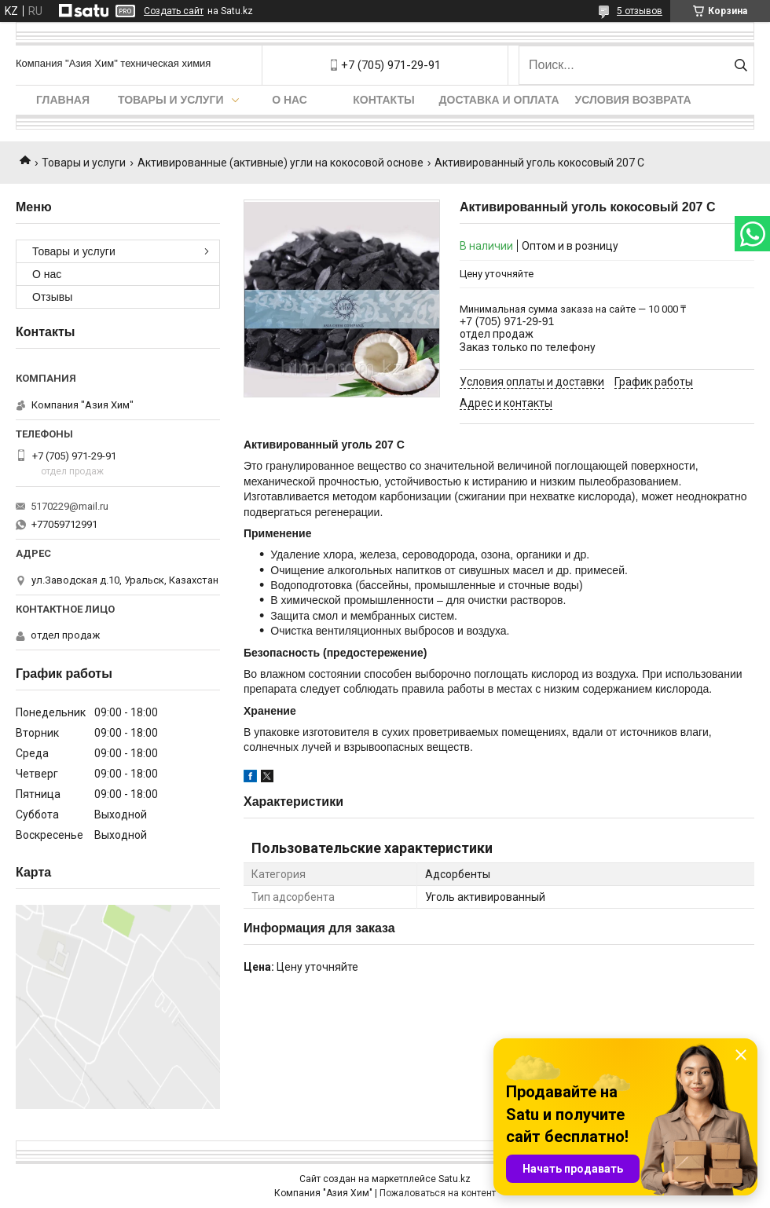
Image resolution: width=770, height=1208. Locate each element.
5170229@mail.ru (69, 506)
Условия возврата (633, 99)
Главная (63, 99)
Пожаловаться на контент (438, 1193)
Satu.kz (454, 1178)
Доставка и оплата (499, 99)
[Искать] (740, 65)
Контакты (383, 99)
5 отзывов (639, 10)
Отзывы (52, 297)
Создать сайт (174, 10)
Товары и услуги (171, 99)
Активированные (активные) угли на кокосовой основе (281, 162)
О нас (289, 99)
